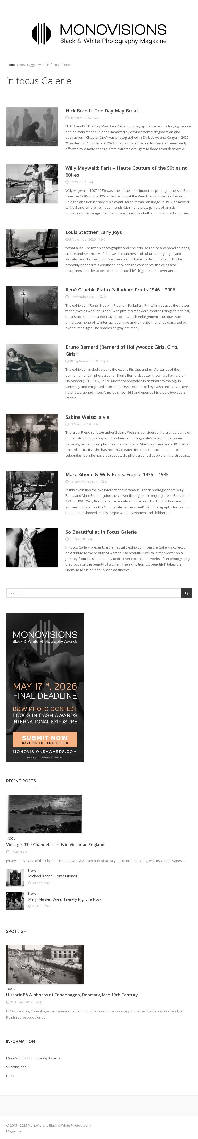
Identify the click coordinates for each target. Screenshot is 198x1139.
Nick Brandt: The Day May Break (102, 111)
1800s (10, 838)
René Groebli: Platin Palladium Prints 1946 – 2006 (120, 289)
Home (11, 65)
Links (10, 1075)
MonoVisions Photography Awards (33, 1058)
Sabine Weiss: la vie (87, 417)
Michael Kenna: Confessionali (52, 876)
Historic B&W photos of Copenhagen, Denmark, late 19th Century (72, 995)
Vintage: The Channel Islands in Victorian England (55, 844)
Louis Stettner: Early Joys (93, 232)
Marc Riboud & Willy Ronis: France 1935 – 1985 (117, 474)
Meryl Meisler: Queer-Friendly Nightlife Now (64, 899)
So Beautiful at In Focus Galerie (101, 532)
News (32, 870)
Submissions (16, 1067)
